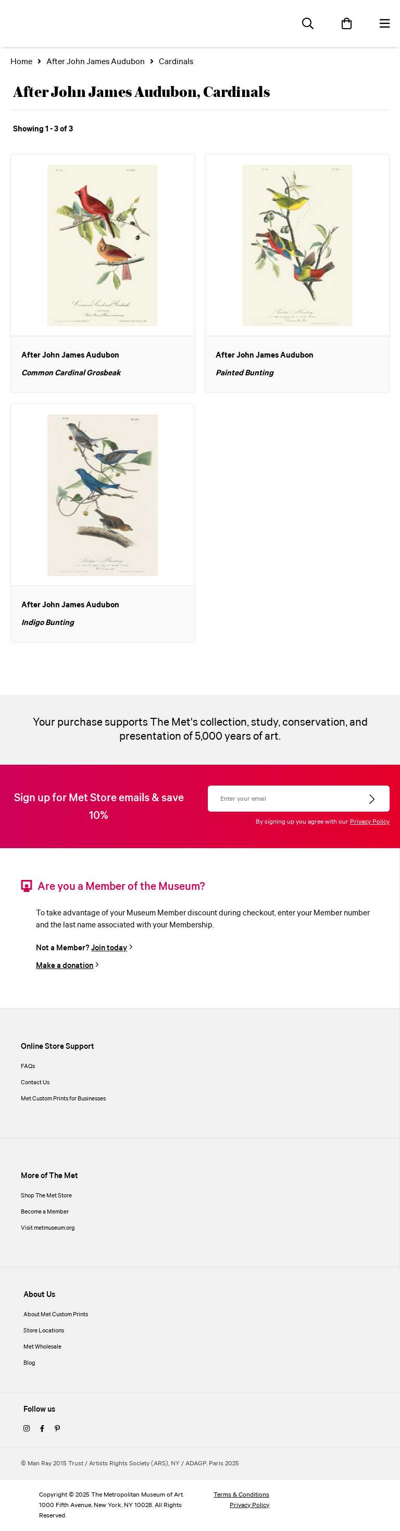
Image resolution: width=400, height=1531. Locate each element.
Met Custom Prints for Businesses (63, 1099)
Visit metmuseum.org (48, 1228)
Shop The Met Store (46, 1196)
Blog (29, 1363)
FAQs (28, 1066)
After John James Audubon (95, 61)
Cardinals (176, 61)
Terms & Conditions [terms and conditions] (241, 1494)
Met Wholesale (42, 1347)
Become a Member (45, 1212)
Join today (109, 948)
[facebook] (42, 1429)
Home (21, 61)
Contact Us (35, 1083)
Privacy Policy (370, 821)
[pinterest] (57, 1429)
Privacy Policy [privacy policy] (249, 1505)
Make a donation (64, 966)
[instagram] (26, 1429)
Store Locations (43, 1331)
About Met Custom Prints (55, 1314)
